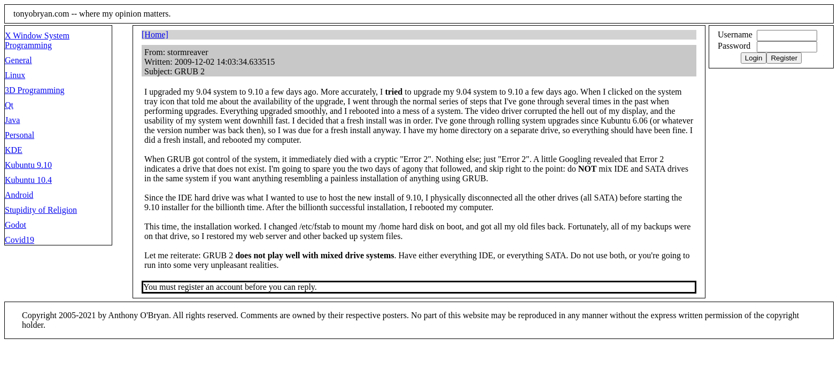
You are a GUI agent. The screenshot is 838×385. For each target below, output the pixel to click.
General (18, 60)
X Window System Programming (37, 40)
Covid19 (19, 239)
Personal (19, 135)
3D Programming (35, 90)
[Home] (155, 34)
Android (19, 194)
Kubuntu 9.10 (28, 165)
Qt (9, 105)
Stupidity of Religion (41, 209)
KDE (13, 150)
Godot (15, 224)
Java (12, 120)
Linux (15, 75)
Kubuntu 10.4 (28, 179)
